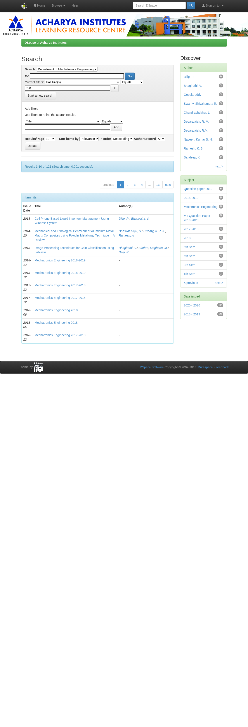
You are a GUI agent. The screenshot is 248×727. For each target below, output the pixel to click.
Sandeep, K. (192, 157)
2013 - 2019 (192, 314)
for (27, 76)
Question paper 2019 (198, 189)
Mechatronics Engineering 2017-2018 (60, 285)
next (168, 184)
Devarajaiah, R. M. (196, 121)
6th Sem (189, 256)
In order (105, 139)
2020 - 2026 (192, 305)
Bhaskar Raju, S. (130, 231)
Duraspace (205, 367)
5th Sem (189, 247)
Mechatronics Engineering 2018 (56, 310)
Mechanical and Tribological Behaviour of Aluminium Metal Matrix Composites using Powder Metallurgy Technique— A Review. (74, 235)
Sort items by (69, 139)
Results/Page (34, 139)
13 (158, 184)
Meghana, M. (159, 248)
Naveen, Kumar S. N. (198, 139)
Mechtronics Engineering (200, 207)
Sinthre (143, 248)
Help (75, 5)
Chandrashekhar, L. (197, 112)
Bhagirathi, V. (140, 218)
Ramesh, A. (127, 235)
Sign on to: (213, 5)
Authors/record (145, 139)
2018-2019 (191, 198)
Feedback (222, 367)
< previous (191, 283)
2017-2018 (191, 229)
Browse (58, 5)
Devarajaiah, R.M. (196, 130)
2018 (187, 238)
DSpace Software (152, 367)
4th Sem (189, 274)
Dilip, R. (124, 218)
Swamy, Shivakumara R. (200, 103)
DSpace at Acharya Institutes (46, 42)
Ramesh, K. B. (193, 148)
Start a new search (40, 95)
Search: (30, 69)
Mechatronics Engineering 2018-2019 (60, 260)
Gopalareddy (192, 94)
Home (39, 5)
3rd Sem (189, 265)
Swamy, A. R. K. (154, 231)
